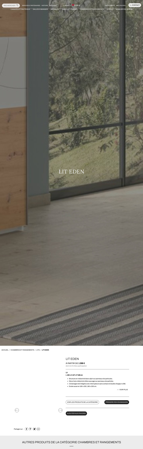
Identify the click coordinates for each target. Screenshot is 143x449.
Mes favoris (121, 5)
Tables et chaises (70, 12)
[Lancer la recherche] (17, 5)
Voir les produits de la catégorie (82, 402)
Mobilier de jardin (124, 12)
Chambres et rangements (92, 12)
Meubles (55, 12)
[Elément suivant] (60, 410)
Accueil (5, 350)
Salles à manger (40, 12)
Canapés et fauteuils (20, 12)
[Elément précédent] (17, 410)
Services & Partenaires (31, 5)
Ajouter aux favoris (76, 413)
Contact (135, 5)
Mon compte (110, 5)
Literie (110, 12)
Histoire (45, 5)
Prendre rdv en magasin (117, 402)
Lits (38, 350)
